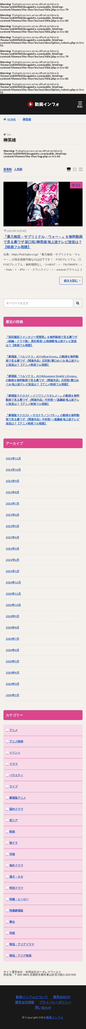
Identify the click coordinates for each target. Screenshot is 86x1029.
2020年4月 (12, 672)
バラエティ (16, 775)
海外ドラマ (16, 865)
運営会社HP (61, 997)
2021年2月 (12, 560)
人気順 (18, 169)
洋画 (12, 854)
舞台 (12, 921)
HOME (11, 119)
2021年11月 (13, 458)
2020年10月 (13, 605)
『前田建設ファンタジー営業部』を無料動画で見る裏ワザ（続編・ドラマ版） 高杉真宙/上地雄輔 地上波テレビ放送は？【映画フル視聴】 (41, 341)
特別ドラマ (16, 888)
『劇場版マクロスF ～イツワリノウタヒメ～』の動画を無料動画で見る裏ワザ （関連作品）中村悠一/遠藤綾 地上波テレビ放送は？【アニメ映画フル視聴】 (42, 400)
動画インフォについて (32, 997)
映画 (78, 185)
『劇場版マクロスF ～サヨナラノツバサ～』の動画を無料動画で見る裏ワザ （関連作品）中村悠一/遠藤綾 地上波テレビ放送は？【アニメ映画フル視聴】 (42, 419)
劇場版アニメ (17, 797)
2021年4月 (12, 537)
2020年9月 (12, 616)
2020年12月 (13, 582)
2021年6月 (12, 514)
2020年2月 (12, 695)
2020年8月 (12, 627)
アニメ (13, 730)
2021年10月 (13, 469)
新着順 (7, 169)
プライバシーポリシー (55, 1002)
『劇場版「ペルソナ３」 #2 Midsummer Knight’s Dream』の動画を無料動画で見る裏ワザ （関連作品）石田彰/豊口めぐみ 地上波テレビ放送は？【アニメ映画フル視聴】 (42, 380)
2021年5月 (12, 526)
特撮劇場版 (16, 910)
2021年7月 (12, 503)
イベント (14, 752)
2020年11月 (13, 593)
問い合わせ (43, 1007)
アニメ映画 (16, 741)
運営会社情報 (24, 1002)
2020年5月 (12, 661)
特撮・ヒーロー (19, 899)
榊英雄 (27, 119)
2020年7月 (12, 638)
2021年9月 (12, 481)
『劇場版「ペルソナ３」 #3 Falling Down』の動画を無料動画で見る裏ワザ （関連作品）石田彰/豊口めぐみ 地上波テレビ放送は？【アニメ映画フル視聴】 (42, 360)
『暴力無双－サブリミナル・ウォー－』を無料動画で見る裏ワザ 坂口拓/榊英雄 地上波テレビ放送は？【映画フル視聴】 (43, 241)
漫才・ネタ (16, 876)
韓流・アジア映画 (20, 955)
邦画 (12, 933)
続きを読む (71, 280)
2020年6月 (12, 650)
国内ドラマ (16, 809)
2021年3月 (12, 548)
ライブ (13, 786)
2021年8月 (12, 492)
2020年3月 (12, 684)
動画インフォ (54, 1017)
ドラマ (13, 764)
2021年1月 (12, 571)
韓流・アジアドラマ (21, 944)
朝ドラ (13, 843)
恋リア (13, 820)
